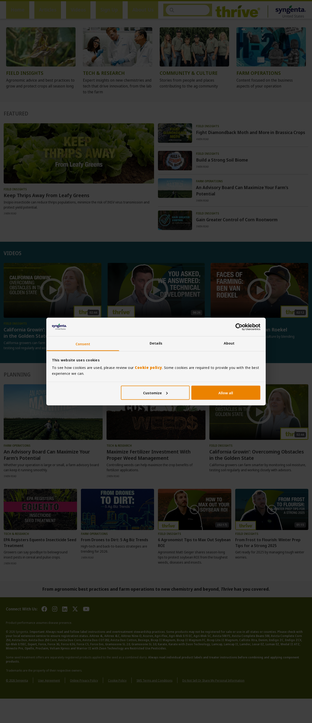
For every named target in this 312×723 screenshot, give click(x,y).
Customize (155, 392)
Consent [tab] (83, 343)
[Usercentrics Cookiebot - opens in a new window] (239, 326)
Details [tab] (156, 343)
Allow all (225, 392)
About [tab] (229, 343)
